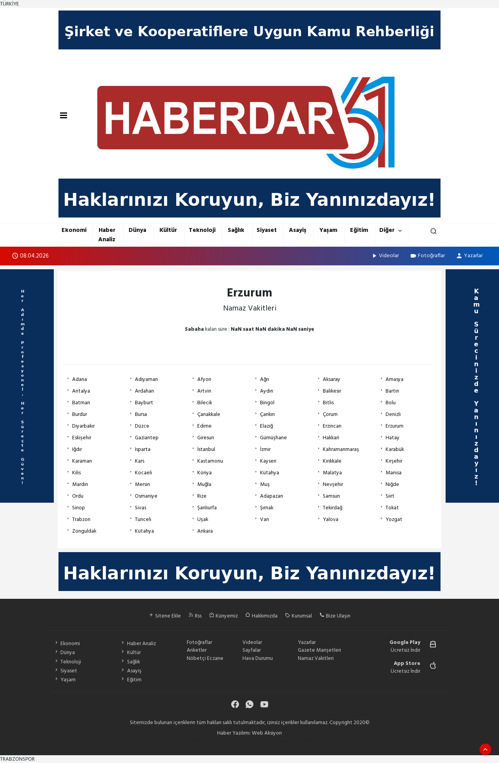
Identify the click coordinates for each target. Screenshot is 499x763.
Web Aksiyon (267, 733)
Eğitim (359, 230)
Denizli (393, 414)
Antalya (81, 391)
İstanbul (206, 449)
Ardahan (144, 391)
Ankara (205, 531)
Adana (79, 379)
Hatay (393, 437)
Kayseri (268, 461)
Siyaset (267, 230)
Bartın (392, 391)
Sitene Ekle (165, 616)
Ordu (77, 496)
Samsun (331, 496)
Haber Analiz (106, 234)
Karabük (395, 449)
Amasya (394, 379)
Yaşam (328, 230)
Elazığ (266, 426)
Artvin (204, 391)
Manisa (394, 472)
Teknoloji (202, 230)
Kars (139, 461)
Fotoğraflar (427, 255)
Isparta (142, 449)
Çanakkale (208, 414)
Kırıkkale (332, 461)
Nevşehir (333, 484)
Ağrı (264, 379)
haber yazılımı (189, 741)
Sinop (78, 507)
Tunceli (143, 519)
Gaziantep (147, 437)
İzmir (265, 449)
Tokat (392, 507)
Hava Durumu (257, 658)
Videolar (385, 255)
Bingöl (267, 402)
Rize (202, 496)
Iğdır (77, 449)
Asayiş (297, 230)
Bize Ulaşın (334, 616)
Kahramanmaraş (341, 449)
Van (264, 519)
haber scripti (251, 741)
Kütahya (269, 472)
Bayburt (144, 402)
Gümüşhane (273, 437)
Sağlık (236, 230)
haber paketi (221, 741)
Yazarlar (469, 255)
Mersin (142, 484)
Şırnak (266, 507)
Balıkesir (332, 391)
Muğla (204, 484)
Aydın (266, 391)
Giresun (205, 437)
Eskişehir (81, 437)
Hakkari (331, 437)
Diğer (387, 230)
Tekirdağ (332, 507)
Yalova (330, 519)
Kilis (76, 472)
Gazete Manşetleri (319, 650)
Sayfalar (251, 650)
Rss (195, 616)
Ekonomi (74, 230)
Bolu (391, 402)
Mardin (80, 484)
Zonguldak (84, 531)
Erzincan (332, 426)
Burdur (79, 414)
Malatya (332, 472)
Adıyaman (146, 379)
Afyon (204, 379)
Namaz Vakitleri (316, 658)
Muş (265, 484)
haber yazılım (282, 741)
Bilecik (204, 402)
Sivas (140, 507)
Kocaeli (143, 472)
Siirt (390, 496)
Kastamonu (210, 461)
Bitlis (328, 402)
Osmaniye (146, 496)
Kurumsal (298, 616)
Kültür (168, 230)
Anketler (197, 650)
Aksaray (331, 379)
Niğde (392, 484)
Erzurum (394, 426)
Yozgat (394, 519)
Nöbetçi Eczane (205, 658)
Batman (81, 402)
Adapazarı (271, 496)
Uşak (202, 519)
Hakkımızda (261, 616)
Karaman (82, 461)
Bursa (141, 414)
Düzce (142, 426)
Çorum (330, 414)
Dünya (137, 230)
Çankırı (267, 414)
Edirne (204, 426)
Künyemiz (223, 616)
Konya (204, 472)
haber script (311, 741)
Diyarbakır (83, 426)
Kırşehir (394, 461)
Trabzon (81, 519)
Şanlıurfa (207, 507)
